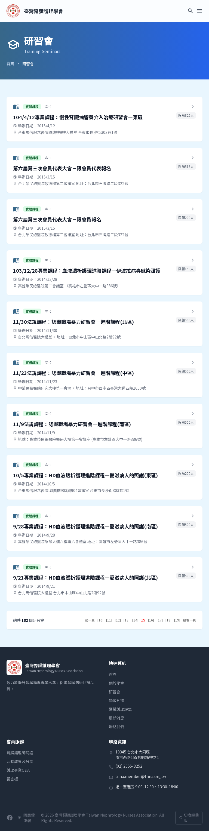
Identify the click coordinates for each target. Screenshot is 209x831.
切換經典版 (189, 817)
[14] (135, 620)
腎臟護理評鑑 (120, 709)
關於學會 (116, 683)
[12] (118, 620)
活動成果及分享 (20, 761)
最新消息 (116, 718)
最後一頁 (189, 620)
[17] (160, 620)
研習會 (114, 691)
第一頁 (90, 620)
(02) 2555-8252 (128, 766)
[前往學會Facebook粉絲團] (10, 817)
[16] (151, 620)
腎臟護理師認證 (20, 752)
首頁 (10, 63)
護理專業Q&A (18, 770)
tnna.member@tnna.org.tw (140, 776)
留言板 (12, 778)
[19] (177, 620)
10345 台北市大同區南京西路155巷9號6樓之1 (137, 754)
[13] (127, 620)
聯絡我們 (116, 726)
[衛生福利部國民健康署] (27, 817)
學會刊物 (116, 700)
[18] (168, 620)
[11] (109, 620)
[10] (100, 620)
